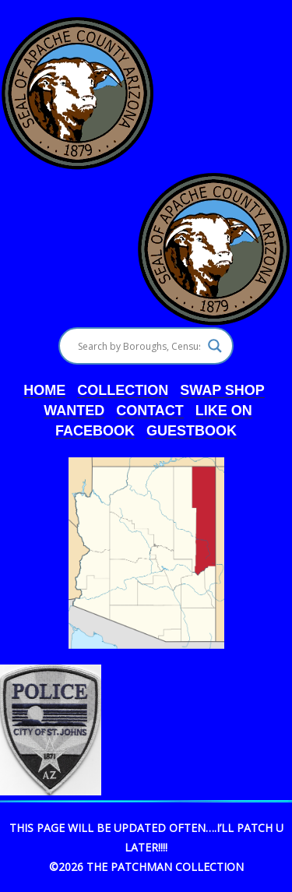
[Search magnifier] (215, 346)
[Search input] (139, 346)
